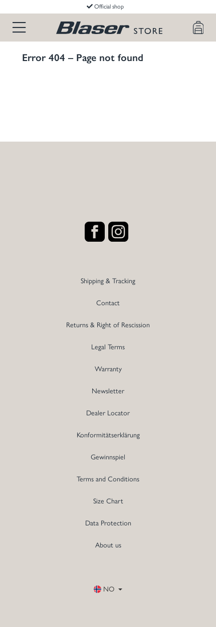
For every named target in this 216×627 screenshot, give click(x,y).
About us (108, 545)
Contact (108, 303)
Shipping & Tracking (108, 281)
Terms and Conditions (108, 479)
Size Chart (108, 501)
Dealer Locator (108, 413)
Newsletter (108, 391)
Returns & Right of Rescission (108, 325)
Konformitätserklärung (108, 435)
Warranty (108, 369)
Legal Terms (108, 347)
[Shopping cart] (198, 28)
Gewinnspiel (108, 457)
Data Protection (108, 523)
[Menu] (19, 28)
